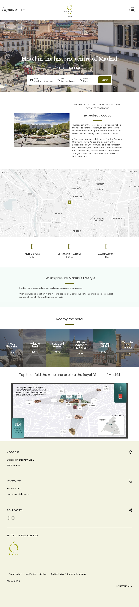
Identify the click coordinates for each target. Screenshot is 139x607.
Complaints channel (76, 574)
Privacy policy (15, 574)
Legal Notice (30, 574)
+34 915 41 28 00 (14, 488)
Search (105, 80)
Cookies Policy (57, 574)
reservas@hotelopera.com (19, 494)
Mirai (130, 586)
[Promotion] (89, 81)
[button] (15, 130)
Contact (43, 574)
